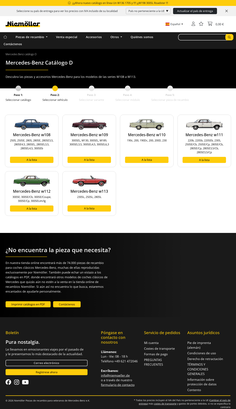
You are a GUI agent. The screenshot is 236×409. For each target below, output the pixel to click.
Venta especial (66, 37)
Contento (194, 390)
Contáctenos (13, 44)
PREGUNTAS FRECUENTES (153, 362)
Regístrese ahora (46, 372)
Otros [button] (115, 37)
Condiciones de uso (201, 353)
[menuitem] (21, 54)
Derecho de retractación (205, 359)
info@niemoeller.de (115, 375)
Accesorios (94, 37)
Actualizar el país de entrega (195, 11)
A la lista (32, 160)
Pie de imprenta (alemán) (199, 345)
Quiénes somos (142, 37)
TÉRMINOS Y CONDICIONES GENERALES (197, 369)
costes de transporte (165, 403)
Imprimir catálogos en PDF (28, 304)
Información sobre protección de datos (201, 381)
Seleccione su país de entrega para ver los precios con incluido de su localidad (67, 11)
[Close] (226, 11)
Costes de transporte (159, 348)
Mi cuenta (151, 343)
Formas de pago (156, 354)
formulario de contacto (118, 385)
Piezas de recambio (30, 37)
